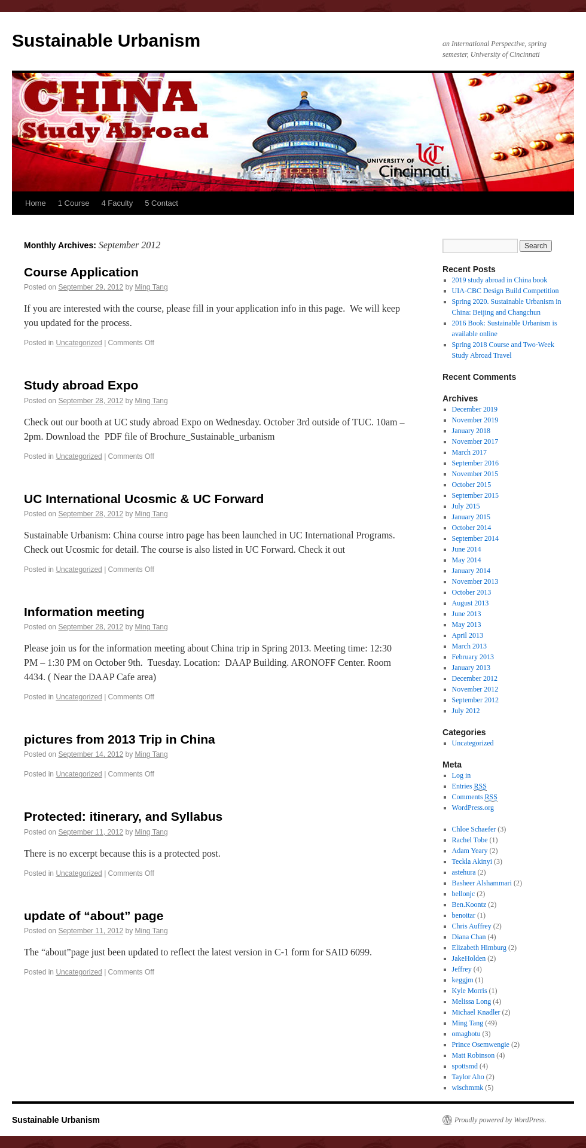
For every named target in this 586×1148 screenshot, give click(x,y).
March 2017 (469, 452)
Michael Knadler (476, 1012)
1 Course (74, 203)
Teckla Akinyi (472, 861)
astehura (464, 872)
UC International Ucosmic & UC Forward (144, 499)
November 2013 (475, 581)
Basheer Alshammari (482, 883)
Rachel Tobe (470, 840)
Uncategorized (79, 343)
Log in (461, 775)
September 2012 (475, 700)
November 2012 (475, 689)
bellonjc (463, 894)
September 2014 (475, 538)
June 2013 (466, 614)
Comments (475, 797)
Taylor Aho (468, 1077)
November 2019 (475, 420)
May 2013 (466, 624)
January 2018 (471, 431)
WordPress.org (473, 807)
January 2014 (471, 571)
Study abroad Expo (81, 385)
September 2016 (475, 463)
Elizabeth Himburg (479, 947)
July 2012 (466, 711)
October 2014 (472, 527)
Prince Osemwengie (480, 1044)
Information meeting (84, 612)
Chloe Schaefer (474, 829)
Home (35, 203)
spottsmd (465, 1066)
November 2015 (475, 474)
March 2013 (469, 646)
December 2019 (475, 409)
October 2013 (472, 592)
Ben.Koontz (469, 904)
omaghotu (466, 1034)
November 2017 (475, 441)
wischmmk (468, 1087)
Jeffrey (462, 969)
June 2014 (466, 549)
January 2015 (471, 517)
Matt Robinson (473, 1055)
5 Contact (161, 203)
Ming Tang (151, 287)
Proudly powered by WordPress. (500, 1120)
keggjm (463, 980)
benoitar (463, 915)
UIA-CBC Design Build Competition (505, 291)
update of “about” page (93, 915)
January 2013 (471, 667)
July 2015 (466, 506)
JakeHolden (469, 958)
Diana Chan (469, 937)
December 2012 (475, 678)
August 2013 (470, 603)
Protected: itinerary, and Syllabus (123, 816)
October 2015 (472, 484)
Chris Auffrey (472, 926)
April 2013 (467, 635)
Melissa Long (472, 1001)
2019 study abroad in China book (500, 280)
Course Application (81, 272)
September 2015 (475, 495)
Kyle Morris (469, 990)
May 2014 (466, 560)
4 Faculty (117, 203)
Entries (469, 786)
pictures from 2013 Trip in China (119, 739)
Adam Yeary (470, 850)
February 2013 (473, 657)
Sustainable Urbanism (106, 40)
